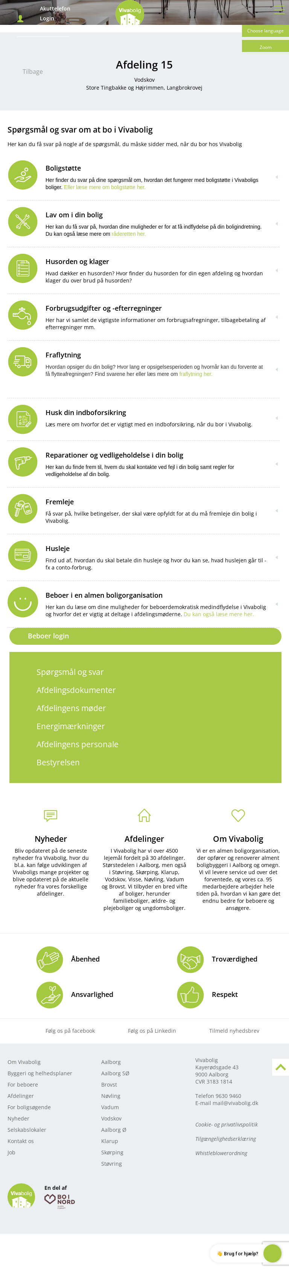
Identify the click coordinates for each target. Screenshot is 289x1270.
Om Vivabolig (238, 838)
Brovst (109, 1084)
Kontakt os (21, 1141)
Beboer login (48, 635)
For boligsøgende (29, 1107)
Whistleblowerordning (221, 1153)
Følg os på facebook (70, 1030)
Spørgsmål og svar (70, 672)
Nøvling (110, 1095)
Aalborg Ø (113, 1129)
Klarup (109, 1141)
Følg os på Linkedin (152, 1030)
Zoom (266, 47)
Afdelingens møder (71, 708)
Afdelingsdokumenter (76, 690)
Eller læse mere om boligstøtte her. (105, 187)
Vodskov (111, 1118)
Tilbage (33, 71)
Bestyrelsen (58, 762)
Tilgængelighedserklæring (225, 1138)
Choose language (265, 30)
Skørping (112, 1152)
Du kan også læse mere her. (219, 614)
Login (47, 18)
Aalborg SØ (115, 1073)
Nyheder (51, 838)
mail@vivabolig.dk (235, 1103)
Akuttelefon (55, 8)
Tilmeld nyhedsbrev (234, 1030)
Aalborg (111, 1061)
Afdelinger (144, 838)
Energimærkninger (71, 726)
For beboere (23, 1084)
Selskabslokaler (27, 1129)
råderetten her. (128, 234)
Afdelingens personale (78, 744)
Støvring (111, 1163)
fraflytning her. (196, 374)
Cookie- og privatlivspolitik (226, 1124)
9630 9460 (228, 1095)
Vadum (110, 1107)
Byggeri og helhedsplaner (40, 1073)
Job (11, 1152)
